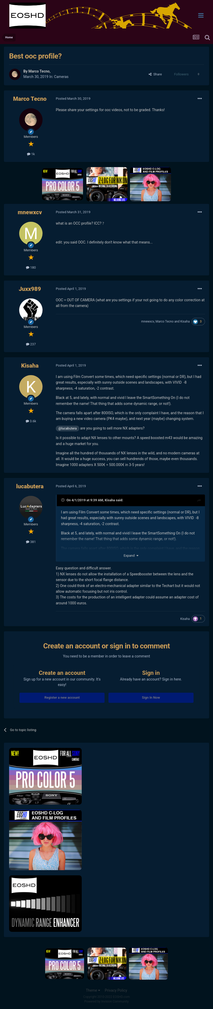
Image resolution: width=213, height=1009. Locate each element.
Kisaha (185, 321)
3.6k (31, 421)
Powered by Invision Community (106, 1001)
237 (31, 344)
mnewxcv (30, 212)
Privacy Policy (116, 990)
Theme (93, 990)
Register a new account (62, 697)
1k (31, 154)
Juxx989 (30, 289)
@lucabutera (67, 428)
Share (155, 74)
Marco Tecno (39, 71)
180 (31, 267)
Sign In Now (151, 697)
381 (31, 542)
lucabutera (30, 486)
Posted (73, 99)
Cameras (61, 77)
